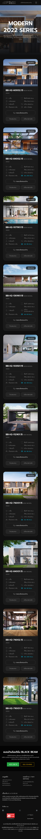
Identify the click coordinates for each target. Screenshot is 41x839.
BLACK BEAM (20, 826)
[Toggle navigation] (36, 2)
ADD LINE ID (13, 764)
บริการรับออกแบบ (7, 780)
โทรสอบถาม (12, 119)
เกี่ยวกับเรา (5, 782)
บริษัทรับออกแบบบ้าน (26, 3)
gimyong (16, 829)
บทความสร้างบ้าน (27, 785)
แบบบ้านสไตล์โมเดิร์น (28, 782)
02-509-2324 (29, 827)
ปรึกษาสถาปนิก (28, 119)
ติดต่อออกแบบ (6, 783)
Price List (25, 783)
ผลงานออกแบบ (6, 785)
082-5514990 (27, 764)
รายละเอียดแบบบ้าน (20, 113)
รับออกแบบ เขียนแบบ (19, 827)
